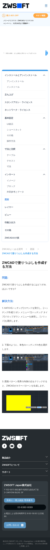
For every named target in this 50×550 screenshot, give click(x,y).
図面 (7, 199)
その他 (10, 135)
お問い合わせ (14, 525)
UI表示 (10, 124)
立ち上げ (9, 94)
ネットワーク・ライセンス (17, 110)
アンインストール (15, 81)
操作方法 (11, 141)
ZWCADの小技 (12, 237)
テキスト (11, 160)
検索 (46, 53)
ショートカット (14, 129)
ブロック (11, 186)
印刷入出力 (10, 222)
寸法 (9, 166)
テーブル (11, 155)
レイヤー (9, 207)
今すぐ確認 (40, 15)
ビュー (8, 214)
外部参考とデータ (15, 191)
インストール (13, 87)
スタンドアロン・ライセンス (18, 102)
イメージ (11, 180)
